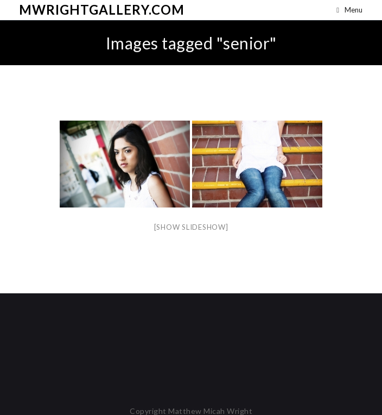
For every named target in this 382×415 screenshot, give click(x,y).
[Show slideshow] (191, 227)
